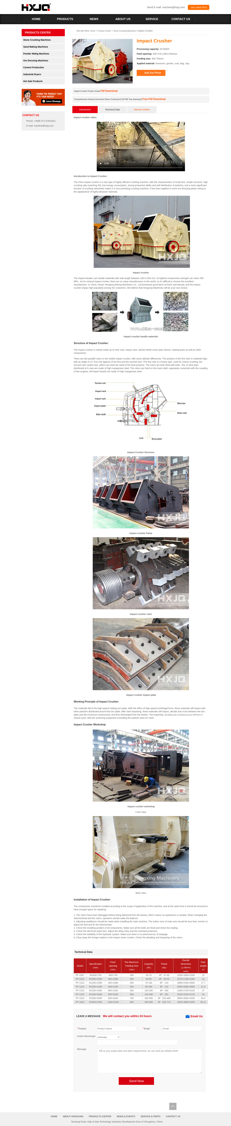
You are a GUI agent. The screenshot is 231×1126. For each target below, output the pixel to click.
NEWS (94, 19)
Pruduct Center (104, 31)
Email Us (194, 1016)
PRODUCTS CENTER (100, 1116)
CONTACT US (180, 19)
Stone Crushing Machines (124, 31)
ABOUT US (122, 19)
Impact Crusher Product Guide (96, 91)
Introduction (85, 109)
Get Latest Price (198, 7)
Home (92, 31)
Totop (172, 1106)
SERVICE (152, 19)
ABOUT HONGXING (73, 1116)
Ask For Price (152, 72)
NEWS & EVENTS (126, 1116)
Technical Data (112, 109)
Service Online (142, 109)
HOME (36, 19)
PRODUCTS (65, 19)
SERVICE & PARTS (151, 1116)
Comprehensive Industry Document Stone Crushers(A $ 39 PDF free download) (120, 99)
